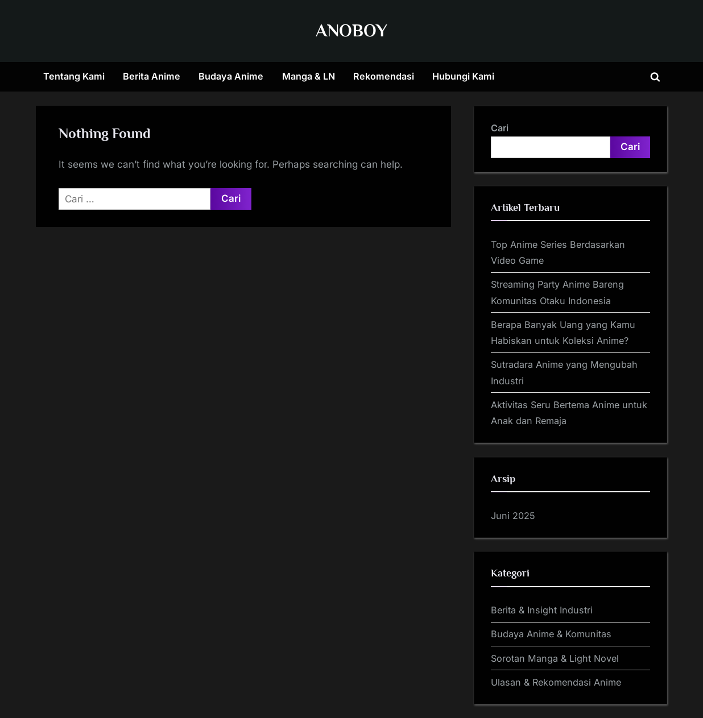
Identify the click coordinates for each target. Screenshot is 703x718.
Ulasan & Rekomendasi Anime (556, 682)
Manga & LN (308, 76)
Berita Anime (151, 76)
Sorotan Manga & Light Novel (555, 658)
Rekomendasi (383, 76)
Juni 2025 (513, 515)
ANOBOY (351, 30)
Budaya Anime (231, 76)
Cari (499, 128)
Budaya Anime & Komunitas (551, 634)
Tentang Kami (74, 76)
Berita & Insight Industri (542, 610)
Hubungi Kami (463, 76)
